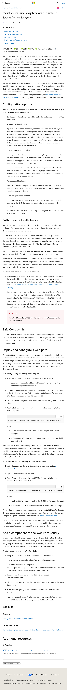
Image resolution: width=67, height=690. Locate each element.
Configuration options (11, 31)
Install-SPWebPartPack (48, 515)
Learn (4, 8)
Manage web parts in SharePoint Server (18, 618)
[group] (35, 420)
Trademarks (41, 683)
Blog (31, 680)
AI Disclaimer (8, 680)
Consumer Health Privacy (12, 683)
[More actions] (62, 8)
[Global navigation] (2, 3)
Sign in (63, 3)
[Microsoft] (33, 3)
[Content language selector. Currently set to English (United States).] (14, 674)
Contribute (41, 680)
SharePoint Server (15, 8)
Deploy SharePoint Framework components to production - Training (26, 651)
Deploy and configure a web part (15, 40)
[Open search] (57, 3)
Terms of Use (30, 683)
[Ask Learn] (58, 8)
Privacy (49, 680)
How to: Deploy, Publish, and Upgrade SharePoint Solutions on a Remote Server (33, 630)
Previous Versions (22, 680)
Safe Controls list (10, 37)
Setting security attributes (13, 34)
